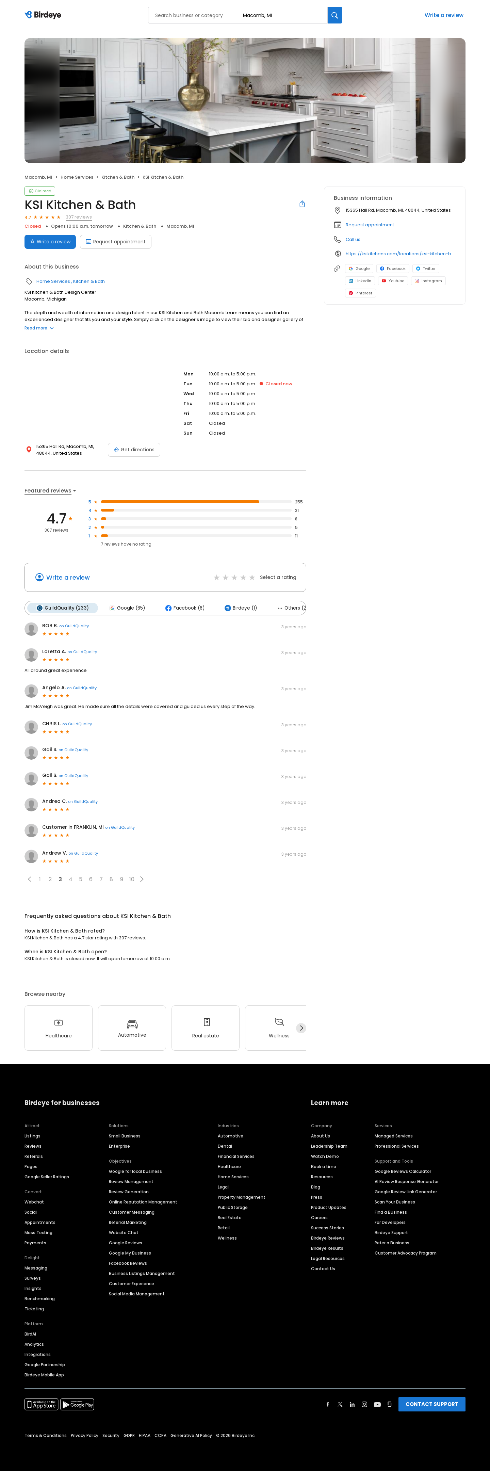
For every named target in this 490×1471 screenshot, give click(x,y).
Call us (353, 239)
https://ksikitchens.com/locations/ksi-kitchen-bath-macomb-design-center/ (401, 253)
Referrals (33, 1156)
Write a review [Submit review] (50, 241)
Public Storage (233, 1207)
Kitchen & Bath (117, 177)
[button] (29, 879)
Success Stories (327, 1227)
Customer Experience (131, 1283)
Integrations (37, 1354)
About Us (320, 1135)
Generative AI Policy (191, 1435)
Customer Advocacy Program (406, 1253)
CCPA (160, 1435)
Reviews (33, 1146)
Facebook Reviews (128, 1263)
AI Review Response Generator (407, 1181)
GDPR (129, 1435)
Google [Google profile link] (359, 268)
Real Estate (230, 1217)
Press (316, 1197)
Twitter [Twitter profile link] (426, 268)
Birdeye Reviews (328, 1238)
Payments (35, 1242)
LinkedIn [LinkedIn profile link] (360, 281)
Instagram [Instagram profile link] (428, 281)
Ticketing (34, 1308)
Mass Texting (38, 1232)
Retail (224, 1227)
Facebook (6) (183, 607)
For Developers (390, 1222)
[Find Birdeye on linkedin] (352, 1404)
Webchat (34, 1202)
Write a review (444, 15)
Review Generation (129, 1191)
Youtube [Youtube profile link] (393, 281)
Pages (30, 1166)
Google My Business (130, 1253)
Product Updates (328, 1207)
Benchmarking (39, 1298)
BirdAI (30, 1334)
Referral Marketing (128, 1222)
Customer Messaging (131, 1212)
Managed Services (394, 1135)
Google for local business (135, 1171)
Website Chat (123, 1232)
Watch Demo (325, 1156)
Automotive (230, 1135)
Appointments (39, 1222)
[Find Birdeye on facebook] (328, 1404)
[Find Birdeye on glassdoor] (390, 1404)
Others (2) (290, 607)
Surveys (32, 1278)
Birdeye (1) (239, 607)
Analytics (34, 1344)
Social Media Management (137, 1293)
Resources (322, 1176)
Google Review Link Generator (406, 1191)
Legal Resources (328, 1258)
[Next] (301, 1028)
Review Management (131, 1181)
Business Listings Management (142, 1273)
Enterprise (119, 1146)
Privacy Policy (84, 1435)
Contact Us (323, 1268)
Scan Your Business (395, 1202)
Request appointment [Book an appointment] (116, 241)
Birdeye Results (327, 1248)
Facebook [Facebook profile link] (393, 268)
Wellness (227, 1238)
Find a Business (391, 1212)
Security (110, 1435)
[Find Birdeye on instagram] (364, 1404)
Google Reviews (125, 1242)
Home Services (77, 177)
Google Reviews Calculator (403, 1171)
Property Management (241, 1197)
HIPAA (144, 1435)
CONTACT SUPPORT (432, 1403)
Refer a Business (392, 1242)
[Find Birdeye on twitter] (340, 1404)
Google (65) (126, 607)
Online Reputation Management (143, 1202)
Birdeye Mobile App (44, 1374)
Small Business (125, 1135)
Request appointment (370, 225)
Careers (319, 1217)
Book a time (323, 1166)
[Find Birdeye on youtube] (377, 1404)
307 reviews (79, 217)
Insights (33, 1288)
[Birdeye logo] (44, 15)
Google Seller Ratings (46, 1176)
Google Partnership (44, 1364)
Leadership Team (329, 1146)
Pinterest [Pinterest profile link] (360, 293)
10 (131, 879)
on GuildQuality (74, 625)
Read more (39, 328)
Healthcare (229, 1166)
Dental (225, 1146)
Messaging (35, 1268)
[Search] (335, 15)
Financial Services (236, 1156)
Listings (32, 1135)
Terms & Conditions (45, 1435)
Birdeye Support (391, 1232)
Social (30, 1212)
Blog (315, 1187)
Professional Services (397, 1146)
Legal (223, 1187)
